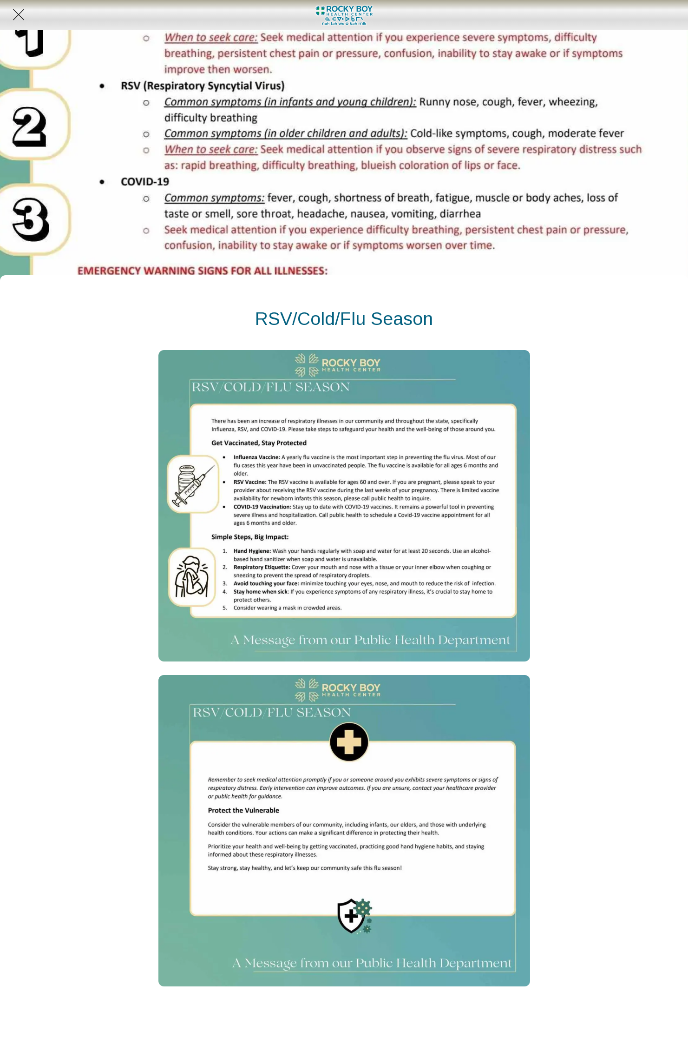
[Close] (18, 14)
